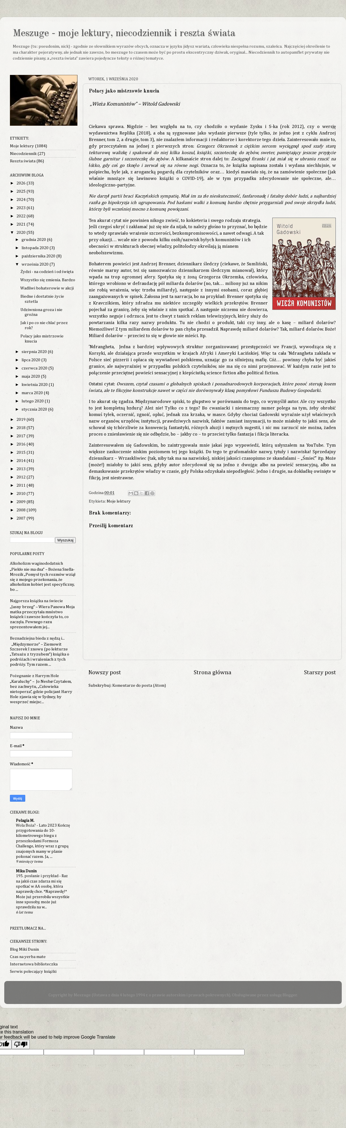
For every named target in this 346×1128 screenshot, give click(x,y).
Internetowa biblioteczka (34, 964)
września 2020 (35, 264)
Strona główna (212, 673)
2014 (21, 461)
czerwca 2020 (35, 368)
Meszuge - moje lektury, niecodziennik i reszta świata (124, 33)
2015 (21, 452)
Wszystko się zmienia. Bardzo (47, 280)
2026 (21, 183)
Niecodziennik (23, 154)
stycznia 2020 (35, 409)
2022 (21, 216)
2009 (21, 502)
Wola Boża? (26, 825)
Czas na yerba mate (28, 957)
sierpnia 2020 (35, 352)
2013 (21, 469)
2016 (21, 444)
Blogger (289, 995)
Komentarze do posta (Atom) (139, 685)
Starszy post (320, 673)
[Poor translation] (21, 1044)
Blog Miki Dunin (24, 949)
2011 (21, 485)
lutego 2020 (33, 401)
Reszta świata (22, 161)
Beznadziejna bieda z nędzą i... (37, 638)
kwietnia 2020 (35, 385)
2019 (21, 419)
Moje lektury (119, 501)
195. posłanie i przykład (37, 876)
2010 (21, 493)
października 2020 (39, 256)
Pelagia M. (25, 820)
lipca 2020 (31, 360)
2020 (21, 232)
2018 (21, 428)
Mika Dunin (26, 871)
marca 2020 (33, 393)
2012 (21, 477)
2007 (21, 518)
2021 (21, 224)
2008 (21, 510)
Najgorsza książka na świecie (36, 601)
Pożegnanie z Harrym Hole (34, 676)
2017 (21, 436)
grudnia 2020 (34, 240)
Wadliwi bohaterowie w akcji (47, 288)
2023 (21, 208)
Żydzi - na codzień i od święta (46, 272)
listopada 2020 (35, 248)
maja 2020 (31, 376)
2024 (21, 200)
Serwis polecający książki (33, 971)
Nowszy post (104, 673)
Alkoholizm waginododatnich (36, 563)
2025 (21, 191)
